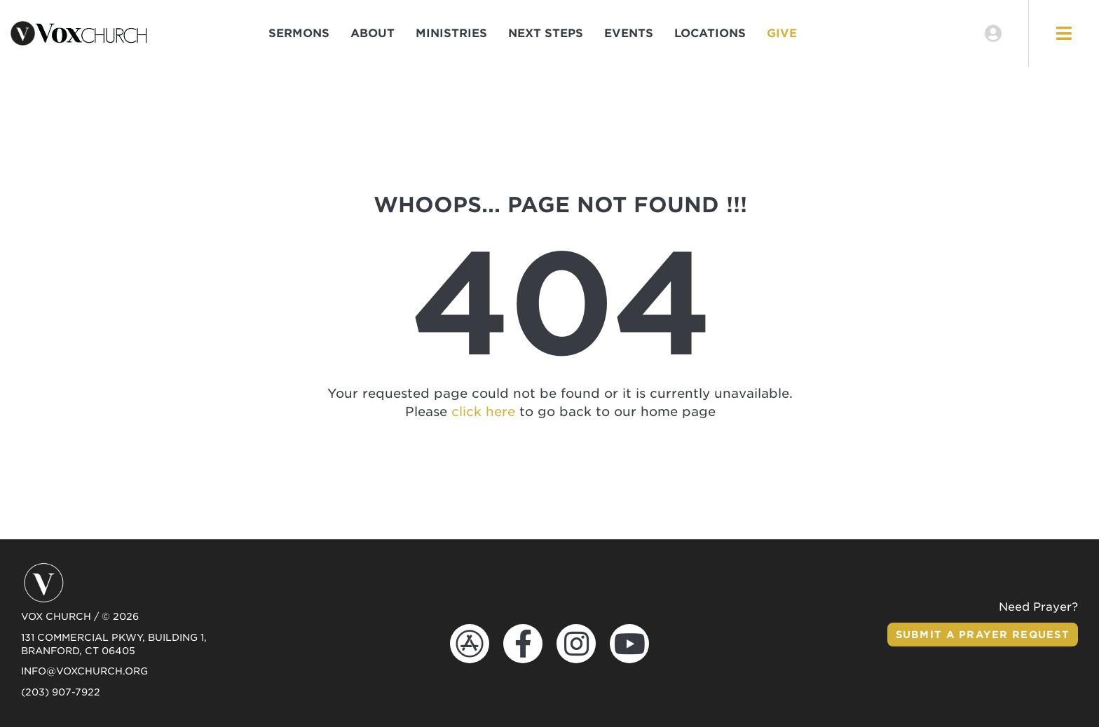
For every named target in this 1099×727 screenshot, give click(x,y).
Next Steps (545, 33)
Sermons (298, 33)
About (372, 33)
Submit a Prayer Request (983, 634)
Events (628, 33)
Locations (710, 33)
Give (782, 33)
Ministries (451, 33)
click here (483, 411)
